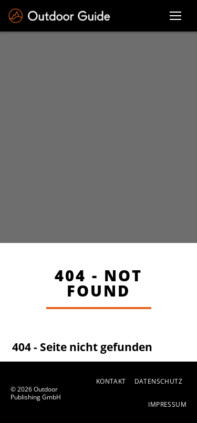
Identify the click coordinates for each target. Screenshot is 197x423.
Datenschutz (158, 381)
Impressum (167, 404)
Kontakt (111, 381)
